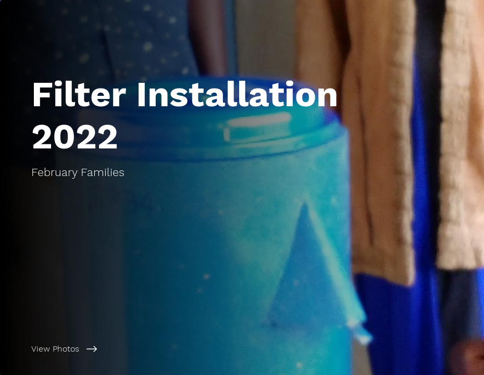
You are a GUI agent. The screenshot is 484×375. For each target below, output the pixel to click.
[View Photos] (127, 349)
